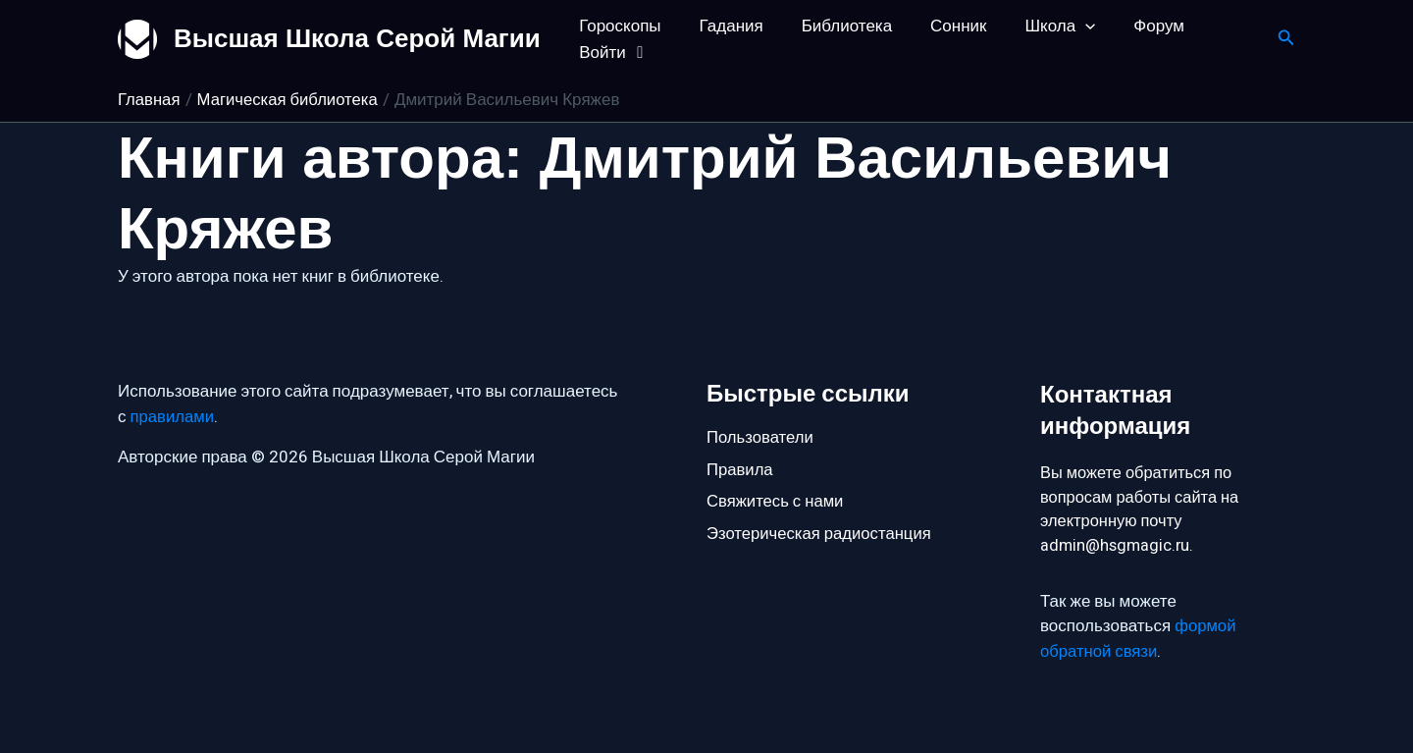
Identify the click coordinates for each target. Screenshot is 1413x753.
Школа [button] (1038, 26)
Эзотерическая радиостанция (820, 534)
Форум (1132, 26)
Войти (613, 52)
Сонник (941, 26)
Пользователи (760, 435)
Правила (740, 469)
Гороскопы (617, 26)
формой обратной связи (1138, 640)
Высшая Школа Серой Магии (357, 38)
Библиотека (834, 26)
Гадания (724, 26)
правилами (173, 415)
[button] (1063, 26)
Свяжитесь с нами (776, 501)
